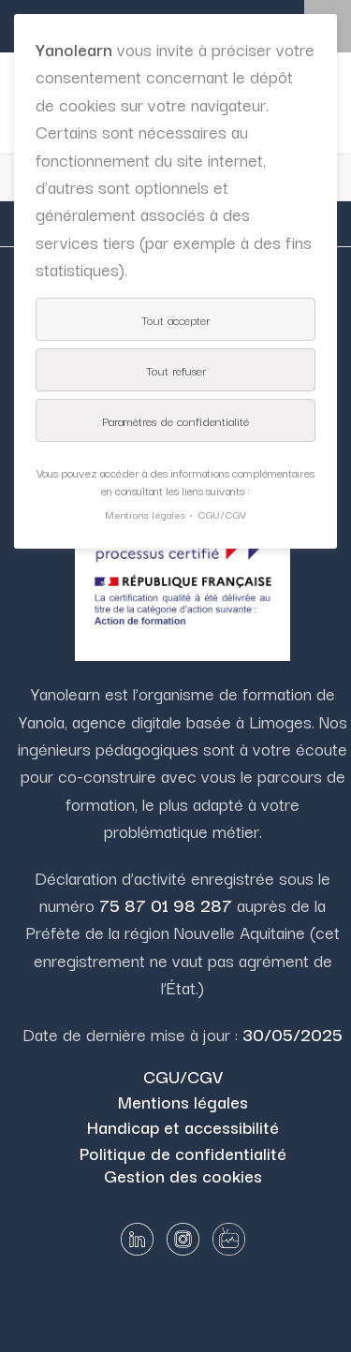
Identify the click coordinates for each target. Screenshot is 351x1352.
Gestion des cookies (183, 1175)
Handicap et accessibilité (183, 1126)
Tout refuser (176, 369)
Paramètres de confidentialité (175, 420)
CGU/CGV (183, 1076)
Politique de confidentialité (183, 1152)
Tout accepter (175, 319)
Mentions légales (183, 1101)
